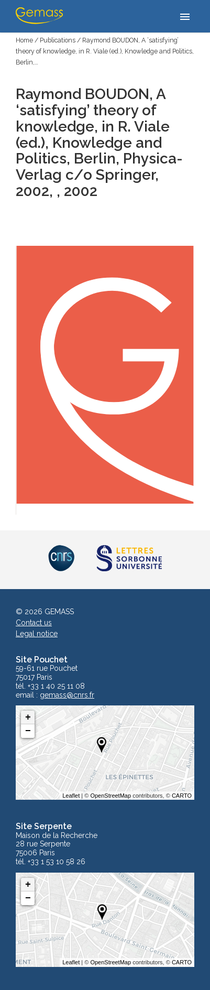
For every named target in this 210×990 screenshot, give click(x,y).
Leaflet (71, 795)
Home (24, 40)
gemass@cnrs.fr (67, 695)
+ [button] (28, 717)
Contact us (34, 622)
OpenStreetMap (110, 795)
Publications (57, 40)
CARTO (182, 795)
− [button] (28, 731)
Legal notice (37, 633)
